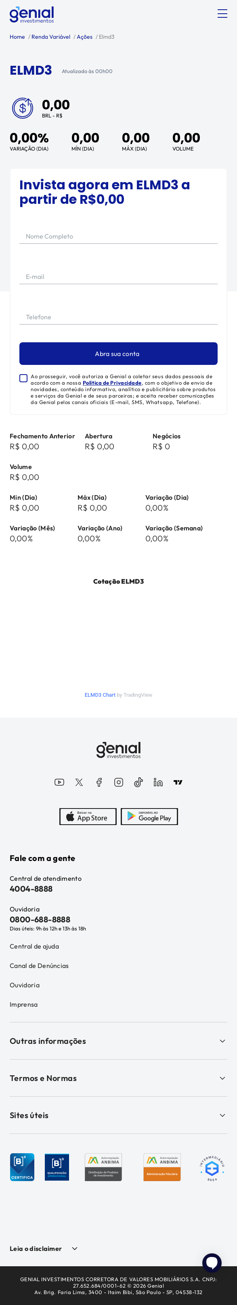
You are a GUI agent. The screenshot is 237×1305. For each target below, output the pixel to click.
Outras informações (118, 1041)
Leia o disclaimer (36, 1248)
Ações (84, 36)
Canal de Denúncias (39, 965)
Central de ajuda (34, 946)
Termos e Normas (118, 1078)
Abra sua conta (117, 354)
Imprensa (24, 1004)
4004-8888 (31, 889)
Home (17, 36)
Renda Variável (50, 36)
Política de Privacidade (112, 382)
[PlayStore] (149, 817)
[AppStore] (88, 817)
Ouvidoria (25, 985)
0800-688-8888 (40, 919)
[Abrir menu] (222, 13)
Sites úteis (118, 1115)
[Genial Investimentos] (32, 14)
